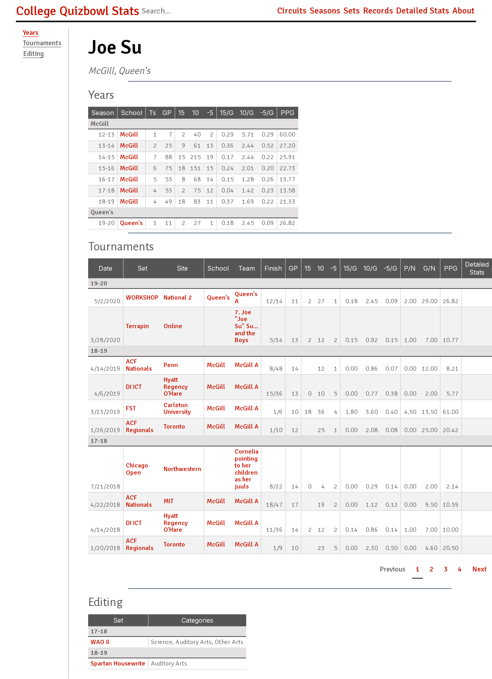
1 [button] (418, 569)
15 (181, 113)
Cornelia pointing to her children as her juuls (247, 469)
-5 (210, 113)
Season (102, 113)
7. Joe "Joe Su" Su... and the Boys (246, 326)
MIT (169, 501)
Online (173, 326)
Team (246, 268)
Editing (33, 53)
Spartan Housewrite (118, 663)
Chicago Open (137, 469)
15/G (226, 113)
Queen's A (246, 297)
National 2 (178, 298)
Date (105, 268)
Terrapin (137, 326)
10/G (247, 113)
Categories (197, 620)
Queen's (131, 223)
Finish (273, 268)
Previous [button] (392, 569)
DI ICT (134, 387)
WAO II (100, 642)
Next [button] (479, 569)
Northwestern (182, 469)
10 (195, 113)
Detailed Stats (422, 11)
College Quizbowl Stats (77, 11)
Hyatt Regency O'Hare (176, 387)
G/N (429, 268)
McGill (129, 134)
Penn (171, 365)
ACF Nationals (139, 365)
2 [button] (432, 569)
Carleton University (177, 408)
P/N (410, 268)
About (463, 11)
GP (167, 113)
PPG (287, 113)
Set (142, 268)
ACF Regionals (139, 426)
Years (31, 32)
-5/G (267, 113)
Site (182, 268)
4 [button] (460, 569)
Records (378, 11)
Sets (351, 11)
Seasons (325, 11)
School (131, 113)
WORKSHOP (142, 298)
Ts (152, 113)
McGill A (247, 365)
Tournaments (42, 42)
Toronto (174, 427)
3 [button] (446, 569)
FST (131, 408)
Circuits (292, 11)
